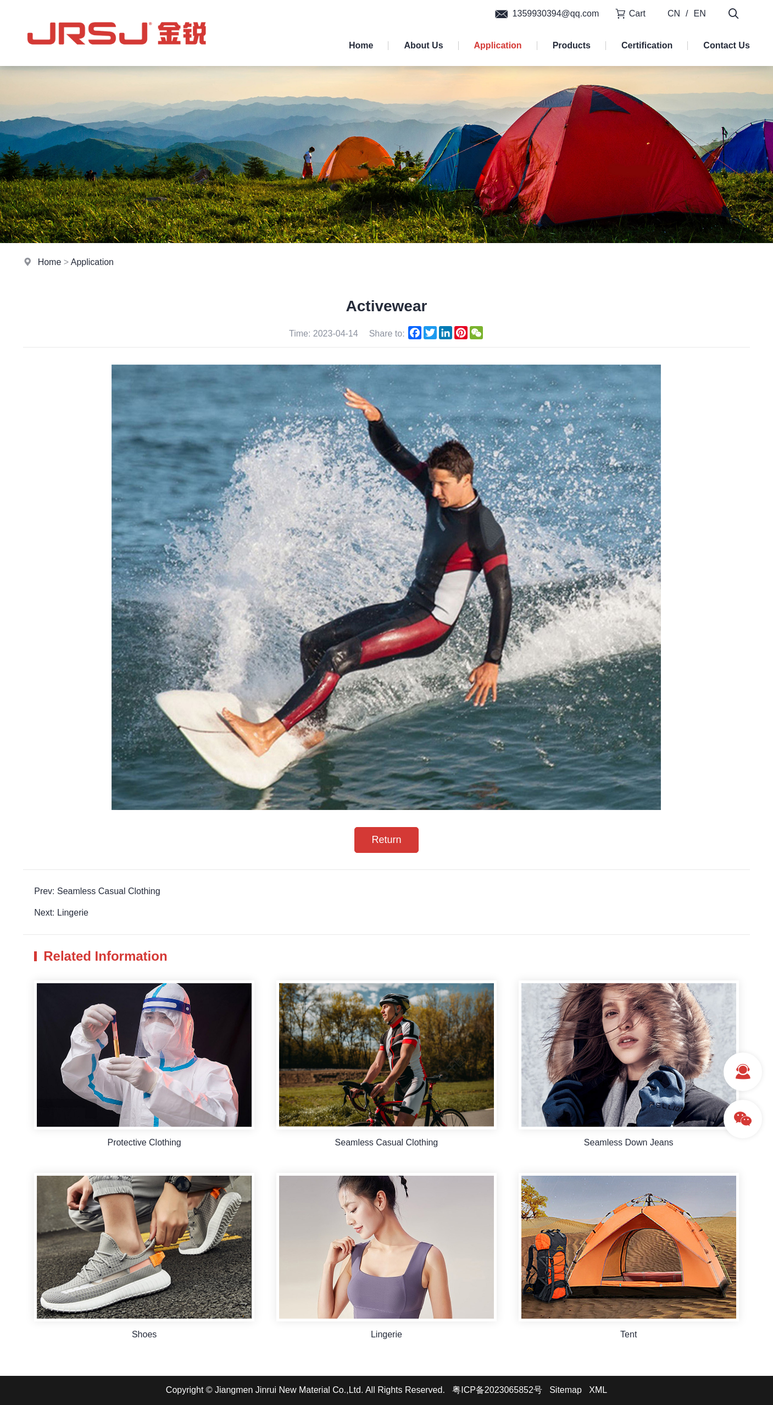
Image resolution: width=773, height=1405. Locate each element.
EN (700, 13)
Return (386, 839)
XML (598, 1390)
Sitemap (565, 1390)
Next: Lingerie (61, 912)
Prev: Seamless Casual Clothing (97, 891)
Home (361, 45)
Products (572, 45)
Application (498, 45)
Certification (646, 45)
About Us (423, 45)
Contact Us (726, 45)
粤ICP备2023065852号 (497, 1390)
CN (674, 13)
